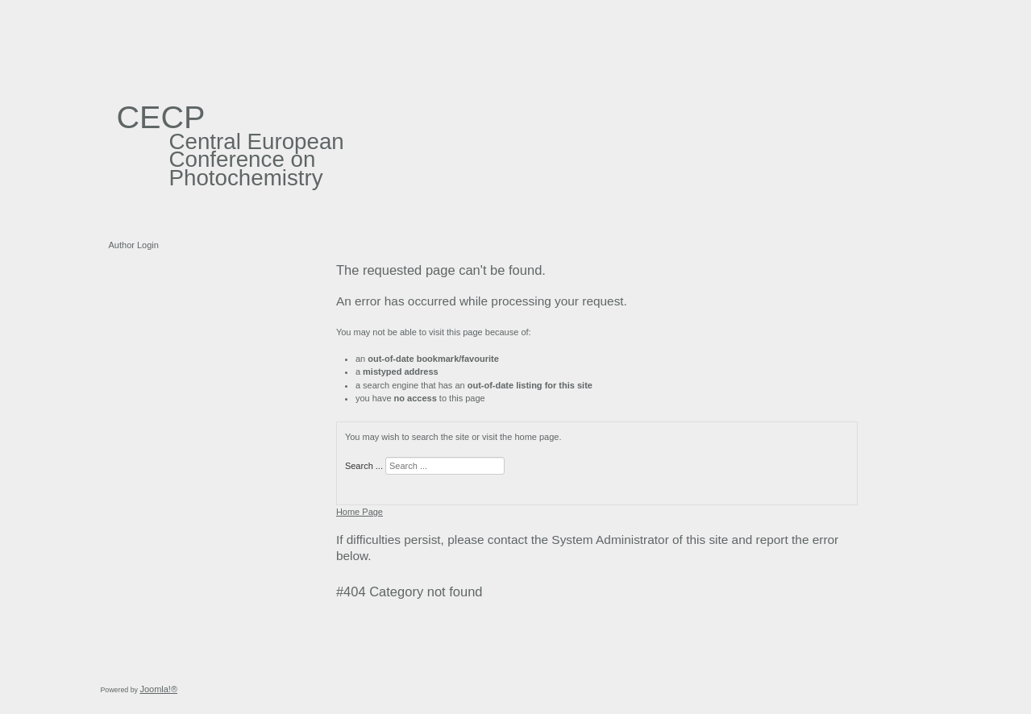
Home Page (359, 512)
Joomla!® (158, 689)
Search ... (364, 466)
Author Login (134, 245)
